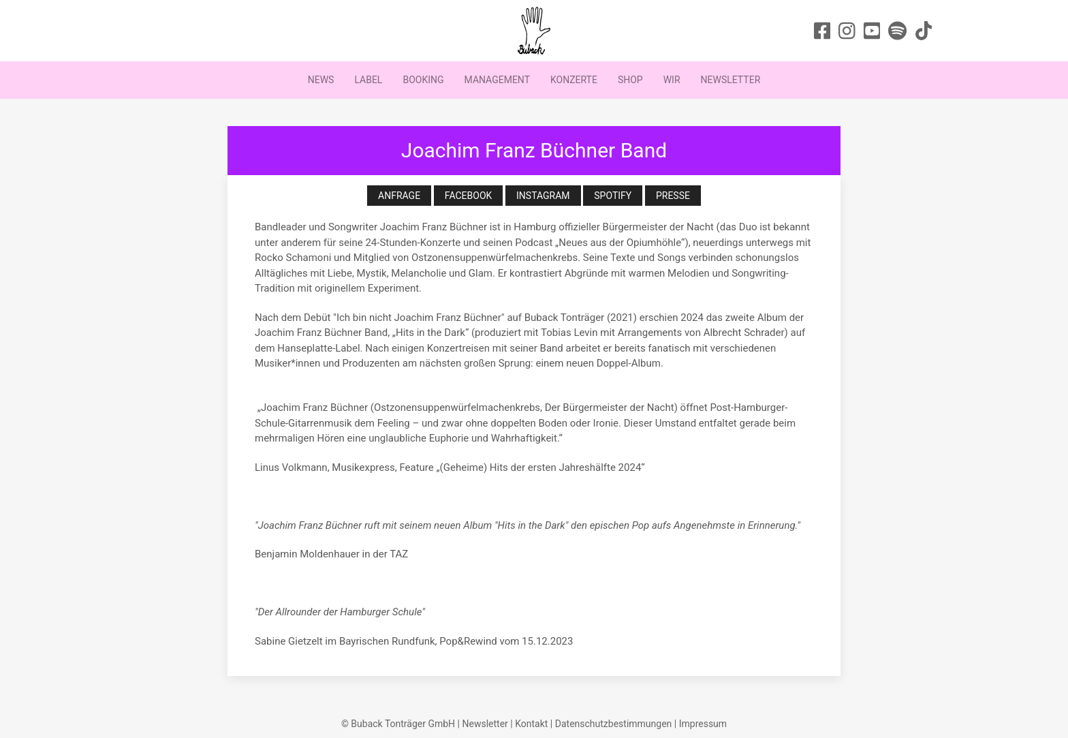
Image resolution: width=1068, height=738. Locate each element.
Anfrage (399, 195)
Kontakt (531, 723)
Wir (671, 79)
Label (368, 79)
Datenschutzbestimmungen (613, 723)
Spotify (612, 195)
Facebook (468, 195)
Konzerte (573, 79)
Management (497, 79)
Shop (630, 79)
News (321, 79)
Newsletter (731, 79)
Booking (423, 79)
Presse (673, 195)
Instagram (543, 195)
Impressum (703, 723)
